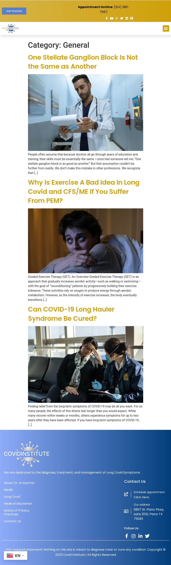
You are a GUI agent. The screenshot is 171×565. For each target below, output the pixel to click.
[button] (166, 28)
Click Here (141, 497)
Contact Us (12, 521)
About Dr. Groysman (19, 483)
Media (8, 490)
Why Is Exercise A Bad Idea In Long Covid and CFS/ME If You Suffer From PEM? (84, 191)
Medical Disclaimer (18, 503)
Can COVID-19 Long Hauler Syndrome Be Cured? (71, 314)
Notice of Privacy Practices (16, 512)
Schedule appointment (149, 492)
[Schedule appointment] (126, 494)
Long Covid (12, 496)
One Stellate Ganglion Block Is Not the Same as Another (83, 62)
